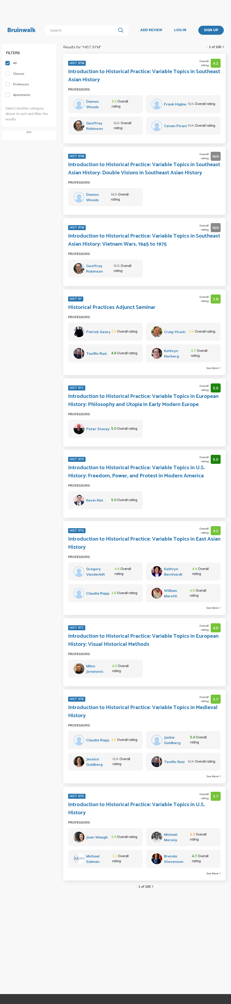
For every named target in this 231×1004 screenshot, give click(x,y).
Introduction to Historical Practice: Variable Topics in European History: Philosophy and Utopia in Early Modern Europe (143, 400)
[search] (81, 30)
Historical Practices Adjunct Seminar (111, 308)
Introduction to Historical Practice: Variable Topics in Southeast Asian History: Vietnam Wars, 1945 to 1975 (144, 240)
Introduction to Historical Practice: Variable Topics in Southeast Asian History (144, 76)
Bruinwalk (21, 30)
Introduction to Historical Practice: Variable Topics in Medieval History (142, 712)
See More (213, 368)
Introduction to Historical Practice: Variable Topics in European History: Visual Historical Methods (143, 640)
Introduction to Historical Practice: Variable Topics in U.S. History (136, 809)
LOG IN (180, 30)
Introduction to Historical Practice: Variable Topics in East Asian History (144, 543)
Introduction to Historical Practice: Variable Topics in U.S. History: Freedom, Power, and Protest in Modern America (136, 472)
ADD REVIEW (151, 30)
